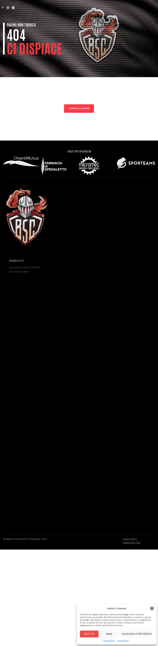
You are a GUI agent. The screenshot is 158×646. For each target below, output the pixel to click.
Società (45, 7)
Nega (109, 633)
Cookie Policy (109, 641)
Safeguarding (98, 7)
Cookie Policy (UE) (131, 542)
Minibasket (59, 7)
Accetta (89, 633)
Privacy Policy (123, 641)
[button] (151, 608)
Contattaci (116, 7)
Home (25, 7)
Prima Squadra (78, 7)
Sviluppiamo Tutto (38, 539)
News (35, 7)
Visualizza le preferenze (137, 633)
